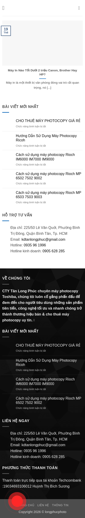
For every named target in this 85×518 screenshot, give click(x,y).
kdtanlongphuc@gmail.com (42, 239)
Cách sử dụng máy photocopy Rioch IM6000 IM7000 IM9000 (45, 157)
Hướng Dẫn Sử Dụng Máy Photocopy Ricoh (46, 138)
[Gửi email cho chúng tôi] (35, 320)
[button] (5, 7)
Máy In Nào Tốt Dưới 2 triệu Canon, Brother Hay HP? (42, 72)
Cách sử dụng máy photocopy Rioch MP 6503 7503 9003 (48, 195)
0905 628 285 (53, 251)
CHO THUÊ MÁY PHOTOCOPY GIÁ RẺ (48, 121)
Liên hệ (43, 505)
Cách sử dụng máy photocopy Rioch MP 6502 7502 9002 (48, 176)
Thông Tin (60, 505)
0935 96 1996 (35, 245)
